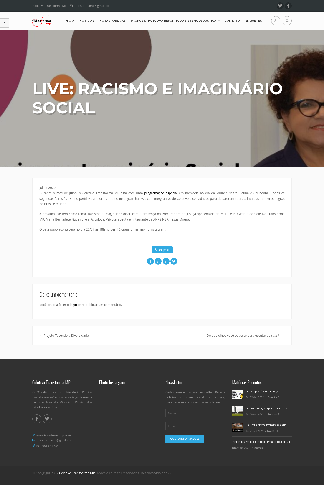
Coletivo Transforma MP (77, 473)
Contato (232, 20)
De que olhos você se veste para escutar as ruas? (245, 335)
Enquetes (253, 20)
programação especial (160, 193)
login (73, 305)
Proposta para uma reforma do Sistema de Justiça (173, 20)
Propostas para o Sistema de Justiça (262, 391)
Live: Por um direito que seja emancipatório (266, 425)
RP (169, 473)
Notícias (86, 20)
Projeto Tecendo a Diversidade (64, 335)
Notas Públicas (112, 20)
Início (69, 20)
